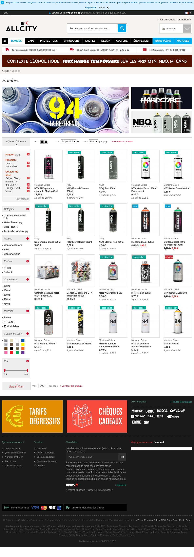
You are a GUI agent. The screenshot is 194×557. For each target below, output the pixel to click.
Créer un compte (166, 19)
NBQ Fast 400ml (107, 188)
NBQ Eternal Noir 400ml (111, 242)
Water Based (11, 222)
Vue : (36, 141)
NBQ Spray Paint (169, 520)
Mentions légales (13, 465)
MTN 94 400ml (171, 343)
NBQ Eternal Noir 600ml (79, 242)
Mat (9, 268)
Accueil (5, 71)
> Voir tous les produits (121, 141)
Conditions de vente (46, 461)
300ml (7, 295)
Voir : (85, 141)
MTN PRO (9, 227)
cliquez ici (90, 7)
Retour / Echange (45, 452)
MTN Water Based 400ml (176, 188)
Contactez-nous (12, 448)
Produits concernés (167, 50)
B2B (6, 13)
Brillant (8, 272)
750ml (7, 304)
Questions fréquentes (15, 452)
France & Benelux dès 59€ (33, 50)
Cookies (41, 465)
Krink (181, 520)
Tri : (58, 141)
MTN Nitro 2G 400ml (45, 343)
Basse (7, 317)
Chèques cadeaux (46, 457)
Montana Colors (13, 245)
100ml (7, 286)
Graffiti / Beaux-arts (15, 215)
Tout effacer (22, 199)
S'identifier (184, 19)
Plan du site (10, 461)
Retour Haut (16, 386)
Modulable (13, 326)
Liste (46, 142)
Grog (188, 520)
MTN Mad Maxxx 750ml (79, 343)
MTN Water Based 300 (175, 293)
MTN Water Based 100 (110, 293)
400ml (7, 299)
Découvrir (122, 485)
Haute (10, 322)
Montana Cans (12, 254)
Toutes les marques (182, 402)
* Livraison (42, 448)
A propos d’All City (14, 457)
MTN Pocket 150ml (141, 293)
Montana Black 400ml (142, 242)
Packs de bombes (14, 231)
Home (5, 41)
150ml (7, 290)
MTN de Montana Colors (148, 520)
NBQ (6, 249)
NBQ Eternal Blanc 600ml (47, 242)
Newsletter (72, 442)
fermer (102, 7)
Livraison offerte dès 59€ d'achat (88, 507)
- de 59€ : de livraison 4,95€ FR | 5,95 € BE (102, 50)
